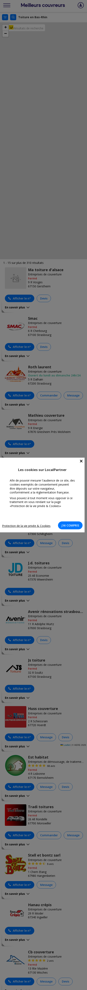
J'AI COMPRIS (70, 525)
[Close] (81, 461)
